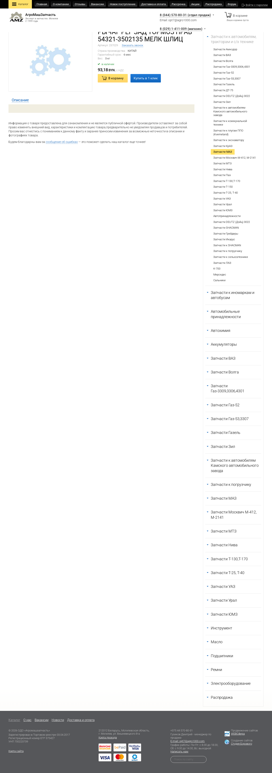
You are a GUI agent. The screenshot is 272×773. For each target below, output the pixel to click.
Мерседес (219, 274)
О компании (61, 4)
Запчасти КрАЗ (222, 146)
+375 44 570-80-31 (181, 730)
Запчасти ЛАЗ (222, 262)
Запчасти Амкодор (225, 49)
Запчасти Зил (222, 101)
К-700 (216, 268)
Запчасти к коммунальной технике (230, 122)
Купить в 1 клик (146, 78)
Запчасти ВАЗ (222, 55)
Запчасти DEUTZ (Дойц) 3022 (231, 96)
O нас (27, 720)
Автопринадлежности (227, 216)
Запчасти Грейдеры (225, 233)
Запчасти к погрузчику (227, 251)
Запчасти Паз (222, 175)
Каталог (20, 4)
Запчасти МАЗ (222, 151)
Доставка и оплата (153, 4)
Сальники (219, 280)
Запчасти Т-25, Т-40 (225, 192)
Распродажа (213, 4)
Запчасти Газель (224, 84)
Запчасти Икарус (224, 239)
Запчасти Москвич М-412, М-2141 (234, 157)
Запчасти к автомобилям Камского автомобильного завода (230, 111)
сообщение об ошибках (62, 142)
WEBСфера (238, 733)
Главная (42, 4)
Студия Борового (241, 743)
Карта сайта (16, 751)
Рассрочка (178, 4)
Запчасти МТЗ (222, 163)
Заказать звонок (132, 45)
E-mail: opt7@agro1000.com (187, 741)
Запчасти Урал (222, 204)
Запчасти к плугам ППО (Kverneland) (228, 132)
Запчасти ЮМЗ (222, 210)
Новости (58, 720)
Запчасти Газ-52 (223, 72)
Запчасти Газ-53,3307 (227, 78)
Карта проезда (108, 737)
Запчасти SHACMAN (226, 227)
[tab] (20, 100)
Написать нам (179, 751)
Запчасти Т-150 (223, 186)
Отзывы (80, 4)
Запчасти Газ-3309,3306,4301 (231, 66)
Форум (232, 4)
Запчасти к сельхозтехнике (230, 257)
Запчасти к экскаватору (228, 140)
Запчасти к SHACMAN (227, 245)
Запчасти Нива (222, 169)
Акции (195, 4)
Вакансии (97, 4)
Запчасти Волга (223, 61)
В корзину (115, 78)
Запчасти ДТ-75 (223, 90)
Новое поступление (122, 4)
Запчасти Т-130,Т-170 (226, 181)
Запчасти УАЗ (222, 198)
